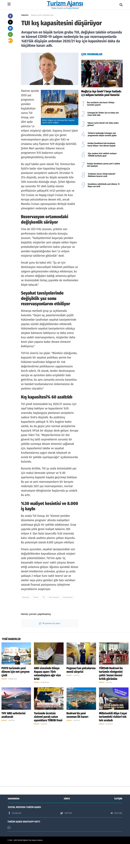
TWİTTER (66, 813)
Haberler (25, 15)
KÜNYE (67, 798)
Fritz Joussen (54, 597)
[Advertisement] (102, 209)
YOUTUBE (116, 813)
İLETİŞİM (118, 798)
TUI (43, 597)
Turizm (35, 597)
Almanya (25, 597)
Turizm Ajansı (22, 840)
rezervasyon (67, 597)
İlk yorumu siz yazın (49, 623)
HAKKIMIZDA (13, 798)
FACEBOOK (14, 813)
